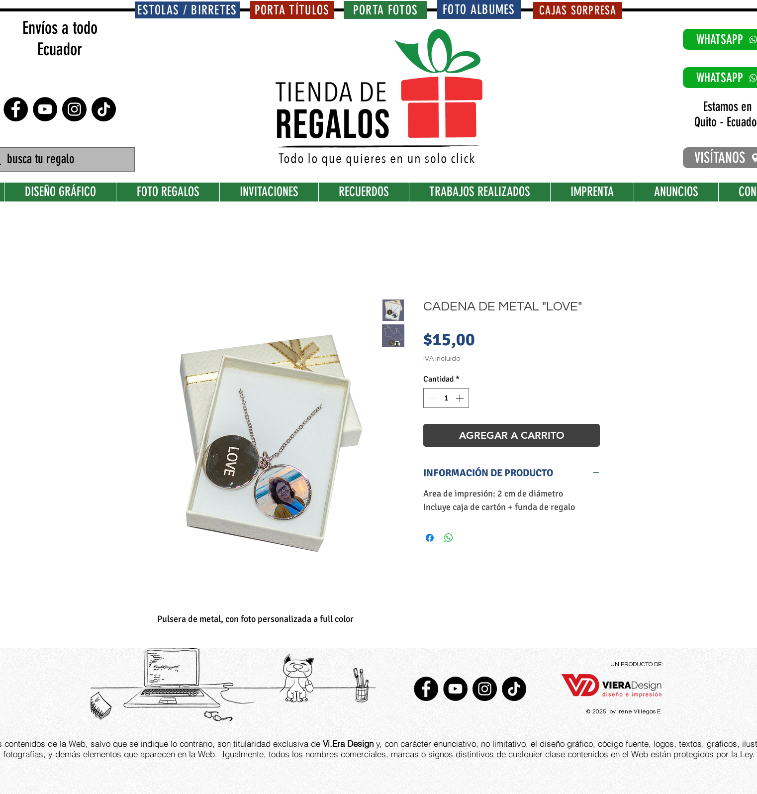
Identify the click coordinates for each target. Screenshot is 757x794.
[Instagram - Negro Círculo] (74, 109)
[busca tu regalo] (60, 159)
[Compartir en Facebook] (430, 538)
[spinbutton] (446, 398)
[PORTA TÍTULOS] (292, 10)
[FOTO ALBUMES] (479, 9)
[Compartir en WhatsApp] (449, 538)
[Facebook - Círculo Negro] (15, 109)
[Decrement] (432, 398)
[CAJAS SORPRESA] (577, 10)
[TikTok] (104, 109)
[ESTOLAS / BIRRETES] (187, 9)
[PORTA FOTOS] (385, 10)
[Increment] (461, 398)
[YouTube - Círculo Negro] (45, 109)
